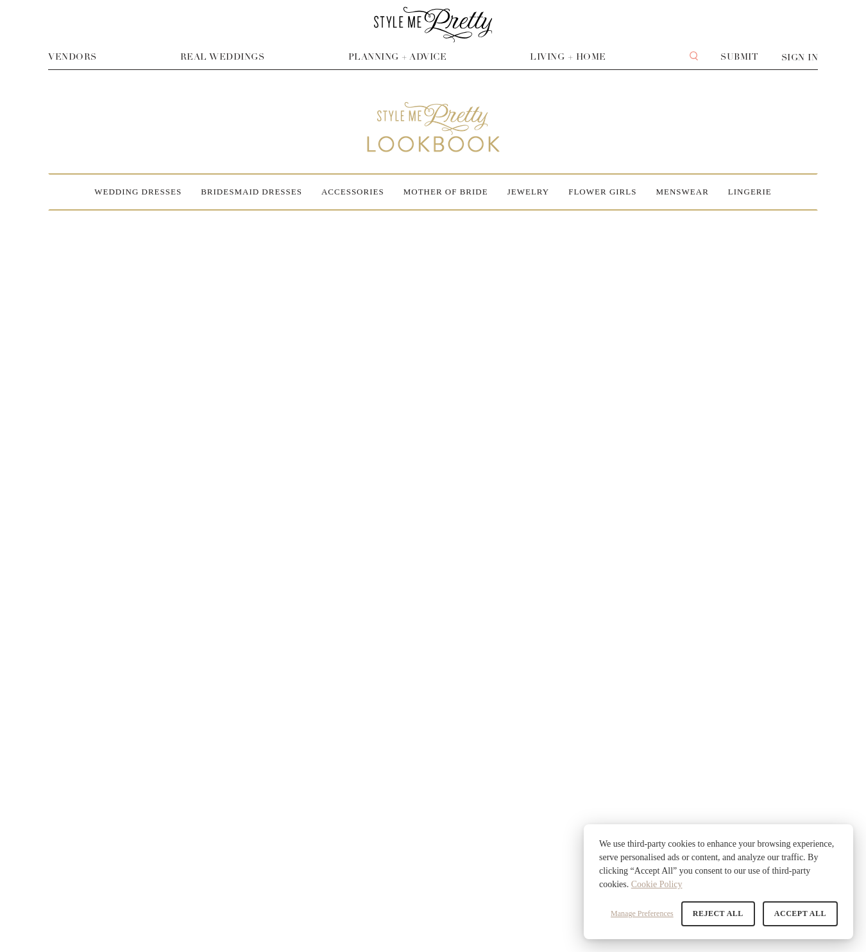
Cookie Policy (657, 884)
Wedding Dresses (138, 191)
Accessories (352, 191)
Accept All (800, 913)
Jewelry (528, 191)
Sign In (800, 57)
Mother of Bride (445, 191)
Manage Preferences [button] (642, 913)
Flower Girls (602, 191)
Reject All (718, 913)
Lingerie (750, 191)
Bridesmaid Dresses (251, 191)
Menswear (682, 191)
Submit (739, 56)
